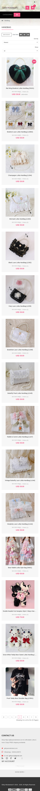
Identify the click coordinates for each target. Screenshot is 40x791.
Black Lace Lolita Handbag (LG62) (20, 262)
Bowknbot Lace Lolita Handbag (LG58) (20, 350)
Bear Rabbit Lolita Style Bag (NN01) (20, 567)
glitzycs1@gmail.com (15, 756)
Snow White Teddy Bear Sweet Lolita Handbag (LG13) (21, 655)
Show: (36, 47)
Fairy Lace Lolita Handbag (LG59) (20, 306)
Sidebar (6, 34)
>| (35, 717)
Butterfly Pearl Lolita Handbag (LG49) (20, 393)
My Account (20, 766)
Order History (21, 769)
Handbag (7, 20)
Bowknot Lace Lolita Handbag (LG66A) (20, 132)
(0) (20, 91)
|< (3, 717)
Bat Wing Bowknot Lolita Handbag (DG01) (20, 88)
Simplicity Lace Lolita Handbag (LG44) (20, 524)
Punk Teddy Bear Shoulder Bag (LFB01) (20, 698)
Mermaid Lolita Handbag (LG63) (20, 219)
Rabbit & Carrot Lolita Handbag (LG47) (20, 437)
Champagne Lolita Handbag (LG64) (20, 175)
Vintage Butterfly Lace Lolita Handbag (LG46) (20, 480)
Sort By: (36, 38)
